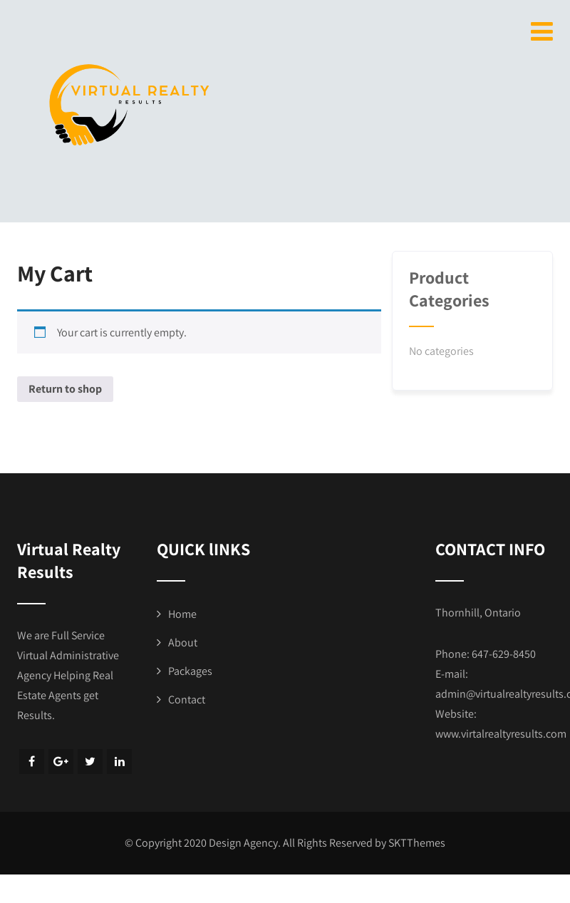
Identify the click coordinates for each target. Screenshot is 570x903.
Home (182, 614)
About (182, 642)
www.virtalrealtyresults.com (500, 733)
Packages (190, 671)
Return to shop (65, 388)
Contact (186, 699)
